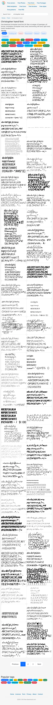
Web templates (12, 6)
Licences (18, 694)
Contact (40, 694)
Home (3, 18)
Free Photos (21, 3)
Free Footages (41, 3)
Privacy (29, 694)
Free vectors (11, 3)
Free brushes (33, 6)
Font (8, 18)
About (34, 694)
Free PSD (21, 10)
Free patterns (11, 10)
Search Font (6, 14)
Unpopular (5, 36)
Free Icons (22, 6)
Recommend (28, 33)
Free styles (43, 6)
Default (4, 33)
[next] (39, 664)
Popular (44, 33)
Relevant (36, 33)
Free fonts (31, 3)
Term (23, 694)
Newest (21, 33)
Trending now (12, 33)
